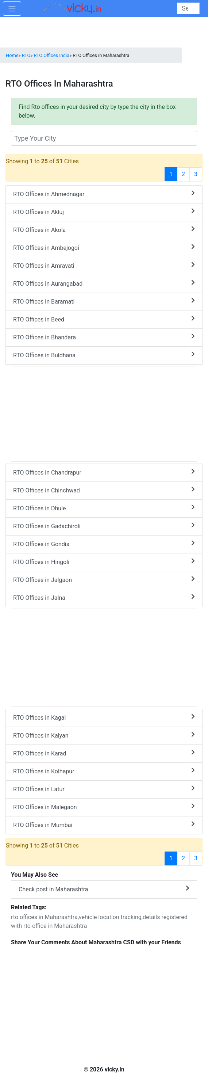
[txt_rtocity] (104, 138)
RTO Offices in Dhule (104, 508)
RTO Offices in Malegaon (104, 807)
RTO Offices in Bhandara (104, 337)
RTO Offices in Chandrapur (104, 472)
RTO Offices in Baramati (104, 301)
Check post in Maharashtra (104, 889)
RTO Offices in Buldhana (104, 355)
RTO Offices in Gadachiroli (104, 526)
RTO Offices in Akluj (104, 212)
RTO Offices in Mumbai (104, 825)
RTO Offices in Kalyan (104, 735)
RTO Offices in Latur (104, 789)
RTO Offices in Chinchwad (104, 490)
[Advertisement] (104, 656)
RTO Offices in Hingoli (104, 561)
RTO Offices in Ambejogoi (104, 247)
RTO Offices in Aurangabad (104, 283)
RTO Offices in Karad (104, 753)
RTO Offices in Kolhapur (104, 771)
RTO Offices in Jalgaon (104, 579)
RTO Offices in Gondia (104, 544)
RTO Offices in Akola (104, 229)
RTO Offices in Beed (104, 319)
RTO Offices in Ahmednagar (104, 194)
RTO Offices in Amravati (104, 265)
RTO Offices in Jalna (104, 597)
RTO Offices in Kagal (104, 717)
